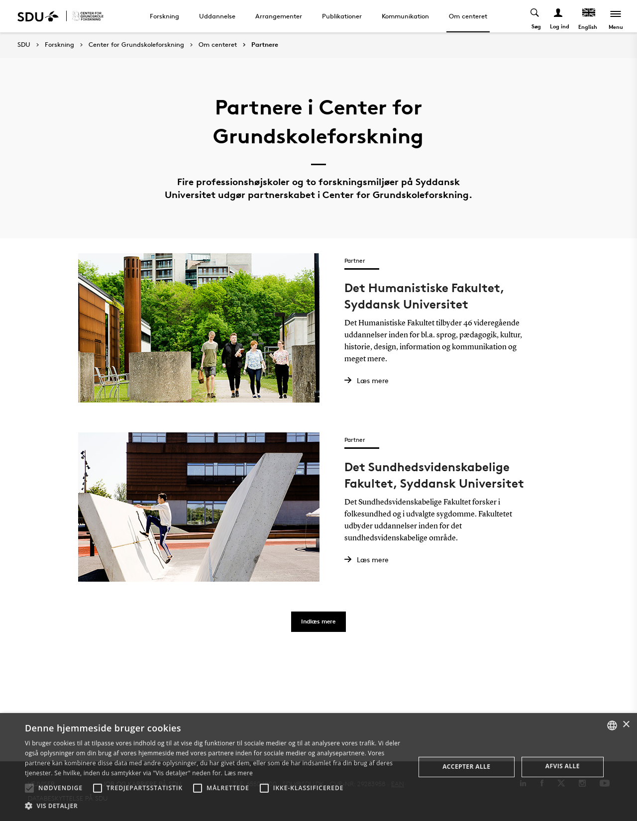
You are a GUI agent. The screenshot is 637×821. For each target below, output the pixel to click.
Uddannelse (217, 16)
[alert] (318, 767)
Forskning (164, 16)
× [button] (626, 724)
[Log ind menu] (558, 16)
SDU (23, 44)
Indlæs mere (318, 621)
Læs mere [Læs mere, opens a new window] (238, 773)
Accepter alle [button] (466, 766)
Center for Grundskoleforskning (136, 44)
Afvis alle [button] (562, 766)
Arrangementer (278, 16)
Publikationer (342, 16)
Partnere (264, 44)
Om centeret (468, 16)
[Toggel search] (535, 16)
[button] (29, 788)
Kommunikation (405, 16)
